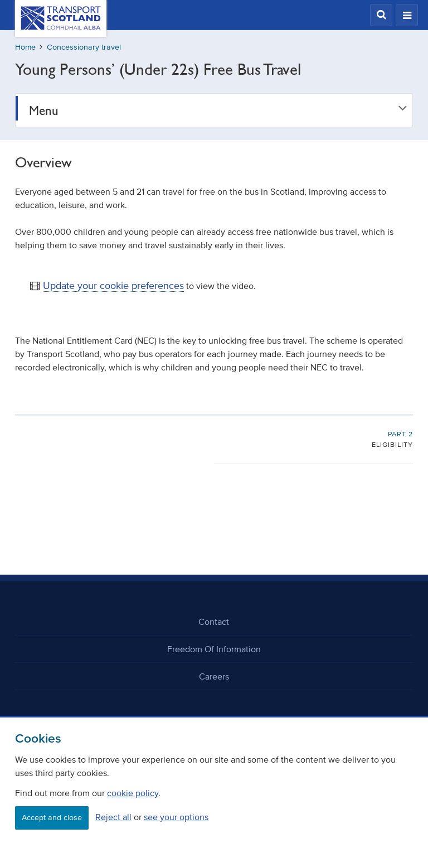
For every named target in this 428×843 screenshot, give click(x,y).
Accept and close (52, 817)
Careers (214, 676)
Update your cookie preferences (113, 285)
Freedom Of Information (214, 649)
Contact (213, 621)
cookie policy (132, 793)
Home (25, 47)
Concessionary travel (84, 47)
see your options (176, 817)
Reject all (113, 817)
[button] (381, 15)
